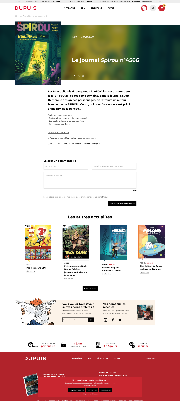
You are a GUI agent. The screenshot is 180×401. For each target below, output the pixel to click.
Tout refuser (92, 390)
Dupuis (26, 8)
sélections (96, 8)
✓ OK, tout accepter (76, 390)
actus (111, 8)
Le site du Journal (58, 132)
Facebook (87, 144)
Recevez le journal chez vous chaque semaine (73, 138)
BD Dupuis (18, 16)
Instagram (96, 144)
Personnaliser (105, 390)
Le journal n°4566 (40, 16)
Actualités (27, 16)
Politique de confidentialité (90, 394)
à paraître (69, 8)
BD (82, 8)
